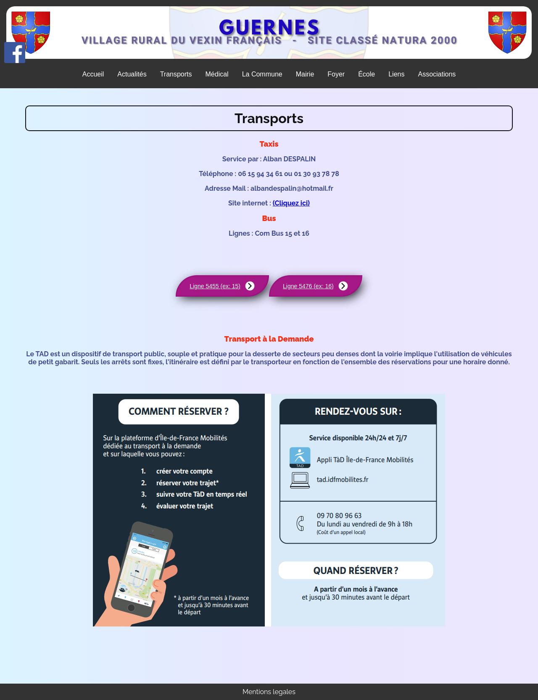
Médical (217, 74)
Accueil (93, 74)
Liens (396, 74)
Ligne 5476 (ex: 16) (315, 286)
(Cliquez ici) (291, 203)
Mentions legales (269, 692)
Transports (176, 74)
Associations (437, 74)
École (366, 74)
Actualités (131, 74)
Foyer (336, 74)
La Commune (262, 74)
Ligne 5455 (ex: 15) (222, 286)
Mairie (305, 74)
